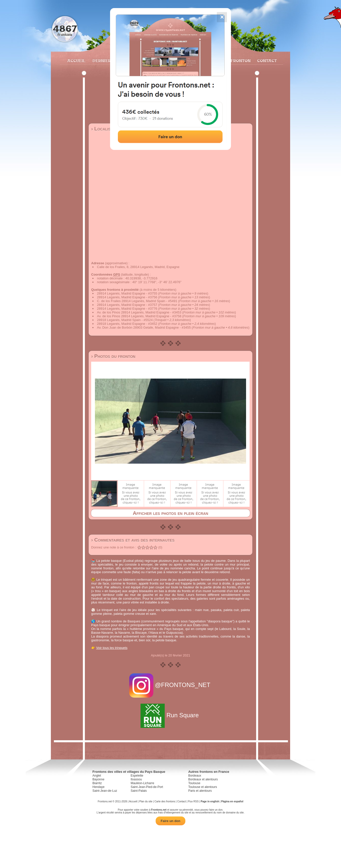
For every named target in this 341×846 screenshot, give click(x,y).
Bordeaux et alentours (203, 779)
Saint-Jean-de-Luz (104, 790)
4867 (65, 28)
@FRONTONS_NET (170, 684)
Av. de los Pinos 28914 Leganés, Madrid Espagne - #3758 (139, 316)
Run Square (170, 715)
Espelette (137, 775)
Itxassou (136, 779)
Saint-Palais (139, 790)
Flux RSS (193, 801)
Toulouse (194, 783)
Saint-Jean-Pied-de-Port (147, 787)
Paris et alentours (200, 790)
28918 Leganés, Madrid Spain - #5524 (125, 320)
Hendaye (98, 787)
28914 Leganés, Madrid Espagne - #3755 (127, 293)
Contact (266, 60)
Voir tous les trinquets (111, 648)
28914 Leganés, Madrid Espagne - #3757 (127, 305)
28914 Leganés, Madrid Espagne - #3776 (127, 308)
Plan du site (145, 801)
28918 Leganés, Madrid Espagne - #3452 (127, 324)
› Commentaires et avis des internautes (133, 540)
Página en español (232, 801)
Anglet (96, 775)
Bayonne (98, 779)
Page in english (210, 801)
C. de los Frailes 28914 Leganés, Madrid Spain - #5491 (137, 301)
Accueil (76, 60)
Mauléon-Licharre (142, 783)
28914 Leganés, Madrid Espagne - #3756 (127, 297)
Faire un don (170, 821)
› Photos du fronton (113, 356)
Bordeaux (194, 775)
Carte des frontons (164, 801)
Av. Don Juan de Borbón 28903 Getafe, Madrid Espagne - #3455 (144, 327)
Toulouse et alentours (202, 787)
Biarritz (97, 783)
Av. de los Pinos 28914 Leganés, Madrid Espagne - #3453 (139, 312)
